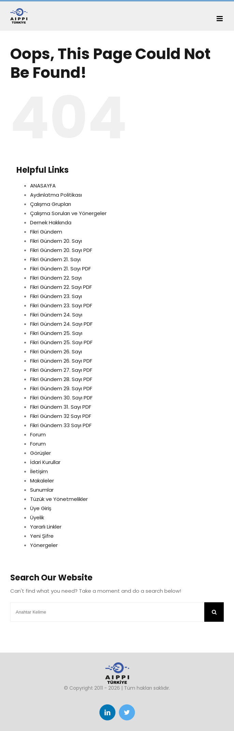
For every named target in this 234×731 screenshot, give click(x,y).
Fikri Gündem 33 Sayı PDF (61, 425)
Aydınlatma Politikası (56, 194)
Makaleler (42, 480)
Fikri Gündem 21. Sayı (55, 259)
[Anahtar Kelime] (107, 612)
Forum (38, 434)
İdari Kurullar (45, 462)
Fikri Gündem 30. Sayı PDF (61, 397)
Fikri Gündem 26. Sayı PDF (61, 360)
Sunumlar (42, 489)
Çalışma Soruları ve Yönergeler (68, 213)
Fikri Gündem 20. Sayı (56, 240)
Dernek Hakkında (50, 222)
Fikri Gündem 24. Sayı (56, 314)
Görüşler (40, 452)
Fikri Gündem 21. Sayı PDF (60, 268)
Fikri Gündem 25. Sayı (56, 333)
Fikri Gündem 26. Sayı (56, 351)
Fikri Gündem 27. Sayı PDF (61, 370)
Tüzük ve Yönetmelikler (59, 499)
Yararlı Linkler (45, 526)
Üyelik (37, 517)
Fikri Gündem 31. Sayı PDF (60, 406)
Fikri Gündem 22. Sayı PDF (61, 287)
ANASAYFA (43, 185)
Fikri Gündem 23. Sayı (56, 296)
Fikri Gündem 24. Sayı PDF (61, 323)
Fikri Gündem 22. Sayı (56, 277)
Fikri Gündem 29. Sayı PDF (61, 388)
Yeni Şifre (42, 535)
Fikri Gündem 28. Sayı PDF (61, 379)
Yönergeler (44, 545)
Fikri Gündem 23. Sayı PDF (61, 305)
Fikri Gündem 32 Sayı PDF (60, 416)
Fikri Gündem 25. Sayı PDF (61, 342)
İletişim (39, 471)
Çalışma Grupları (50, 204)
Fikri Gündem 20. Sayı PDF (61, 250)
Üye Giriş (41, 508)
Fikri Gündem (46, 231)
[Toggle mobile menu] (220, 18)
